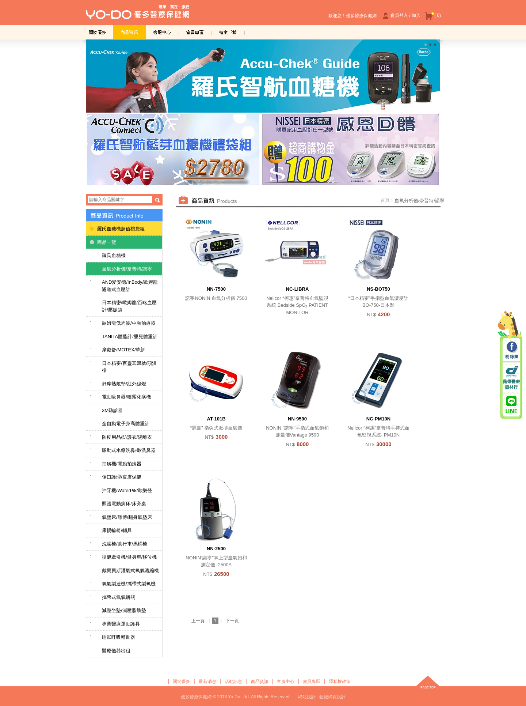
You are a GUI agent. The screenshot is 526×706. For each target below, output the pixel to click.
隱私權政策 (340, 681)
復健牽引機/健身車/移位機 (129, 557)
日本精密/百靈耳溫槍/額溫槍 (129, 366)
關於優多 (96, 32)
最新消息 (207, 681)
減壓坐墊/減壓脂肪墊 (124, 610)
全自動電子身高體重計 (125, 423)
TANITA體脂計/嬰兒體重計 (129, 336)
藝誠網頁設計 (332, 696)
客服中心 (162, 32)
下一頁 (232, 620)
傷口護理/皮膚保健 (121, 477)
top (428, 683)
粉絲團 (511, 350)
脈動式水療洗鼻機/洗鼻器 (129, 450)
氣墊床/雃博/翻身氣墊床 (127, 517)
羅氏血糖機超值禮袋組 (121, 228)
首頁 (385, 200)
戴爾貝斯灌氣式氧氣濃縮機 (130, 570)
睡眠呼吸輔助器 (118, 637)
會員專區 (195, 32)
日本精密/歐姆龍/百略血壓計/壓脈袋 (129, 306)
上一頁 (198, 620)
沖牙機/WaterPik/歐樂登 (127, 490)
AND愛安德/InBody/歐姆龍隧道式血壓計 (130, 285)
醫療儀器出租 (116, 650)
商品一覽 (106, 242)
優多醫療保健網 (137, 14)
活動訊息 (233, 681)
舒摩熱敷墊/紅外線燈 (124, 383)
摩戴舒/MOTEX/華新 (123, 349)
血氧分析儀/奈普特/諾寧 (127, 269)
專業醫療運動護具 (121, 624)
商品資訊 (129, 32)
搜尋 (157, 200)
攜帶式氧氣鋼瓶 (118, 597)
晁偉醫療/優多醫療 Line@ (511, 404)
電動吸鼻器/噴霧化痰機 (126, 397)
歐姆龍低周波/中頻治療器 (129, 323)
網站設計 (307, 696)
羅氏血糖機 (114, 255)
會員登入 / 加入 (400, 16)
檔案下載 (228, 32)
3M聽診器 (112, 410)
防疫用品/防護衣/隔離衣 (127, 437)
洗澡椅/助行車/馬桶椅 (124, 544)
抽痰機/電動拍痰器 (121, 464)
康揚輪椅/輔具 (117, 530)
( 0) (433, 16)
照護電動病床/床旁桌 (124, 503)
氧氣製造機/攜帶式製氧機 (129, 583)
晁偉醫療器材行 (511, 377)
